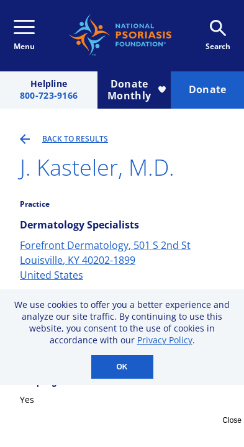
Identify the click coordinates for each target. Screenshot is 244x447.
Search (218, 36)
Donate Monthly (136, 89)
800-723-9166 (49, 96)
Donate (208, 89)
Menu (24, 36)
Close (232, 420)
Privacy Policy (164, 340)
